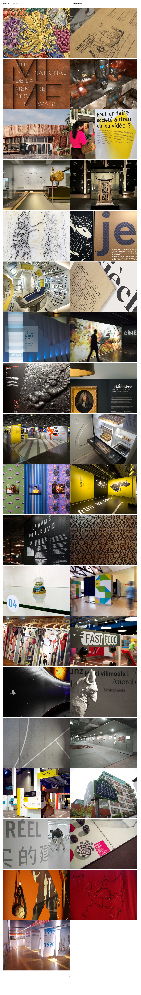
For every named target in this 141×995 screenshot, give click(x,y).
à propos (15, 3)
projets (6, 3)
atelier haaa (77, 3)
